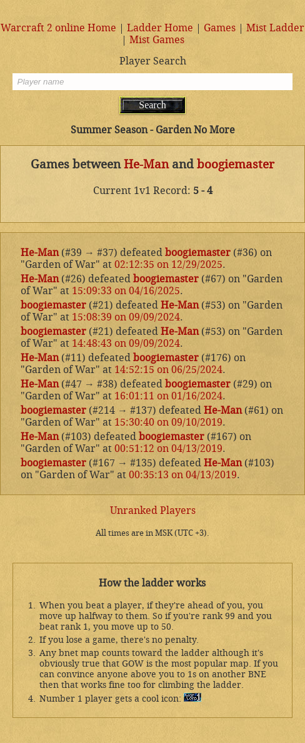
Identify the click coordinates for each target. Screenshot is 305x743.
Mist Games (156, 40)
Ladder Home (160, 28)
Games (220, 28)
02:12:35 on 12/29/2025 (168, 264)
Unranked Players (153, 510)
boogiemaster (235, 165)
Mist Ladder (275, 28)
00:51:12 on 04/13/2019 (168, 448)
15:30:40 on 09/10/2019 (168, 422)
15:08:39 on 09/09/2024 (126, 317)
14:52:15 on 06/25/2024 (168, 370)
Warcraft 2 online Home (58, 28)
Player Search (152, 61)
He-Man (146, 165)
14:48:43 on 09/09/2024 (126, 343)
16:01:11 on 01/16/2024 (168, 396)
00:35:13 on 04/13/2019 (183, 475)
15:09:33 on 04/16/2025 (126, 291)
